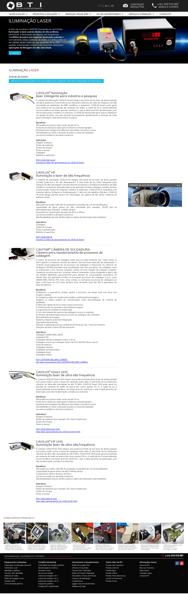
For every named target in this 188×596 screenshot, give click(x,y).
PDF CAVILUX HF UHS (46, 499)
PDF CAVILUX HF (44, 237)
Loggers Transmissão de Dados (83, 584)
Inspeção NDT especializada (48, 586)
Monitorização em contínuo (48, 568)
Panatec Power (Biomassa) (115, 576)
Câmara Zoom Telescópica (81, 570)
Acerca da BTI (145, 565)
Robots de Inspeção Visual (14, 578)
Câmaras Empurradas (80, 568)
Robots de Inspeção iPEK (81, 565)
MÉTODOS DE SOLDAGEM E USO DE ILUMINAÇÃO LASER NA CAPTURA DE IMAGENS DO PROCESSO (56, 81)
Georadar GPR (9, 581)
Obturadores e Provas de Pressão (84, 576)
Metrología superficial (12, 570)
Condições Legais (146, 573)
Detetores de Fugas (79, 586)
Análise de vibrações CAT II (48, 578)
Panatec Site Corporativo (115, 565)
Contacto (165, 14)
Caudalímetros (77, 581)
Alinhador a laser (44, 570)
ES (106, 6)
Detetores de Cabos (11, 576)
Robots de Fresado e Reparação (83, 573)
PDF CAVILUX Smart (45, 160)
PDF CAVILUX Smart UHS (48, 429)
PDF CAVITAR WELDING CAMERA (51, 359)
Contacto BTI (144, 576)
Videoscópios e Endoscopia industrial (17, 565)
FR (112, 6)
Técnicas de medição (45, 573)
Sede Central (144, 570)
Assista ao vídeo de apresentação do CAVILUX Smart (60, 162)
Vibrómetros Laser (11, 568)
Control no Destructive (114, 578)
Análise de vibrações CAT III (48, 581)
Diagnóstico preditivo (45, 584)
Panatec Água (111, 570)
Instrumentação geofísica (13, 584)
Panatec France (111, 581)
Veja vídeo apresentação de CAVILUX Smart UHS (58, 431)
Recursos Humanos (147, 568)
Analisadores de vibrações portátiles (51, 565)
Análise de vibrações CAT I (48, 576)
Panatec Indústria (112, 568)
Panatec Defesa (111, 573)
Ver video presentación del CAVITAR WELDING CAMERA (62, 362)
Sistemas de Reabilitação (81, 578)
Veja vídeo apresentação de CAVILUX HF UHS (56, 501)
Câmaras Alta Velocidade (13, 573)
